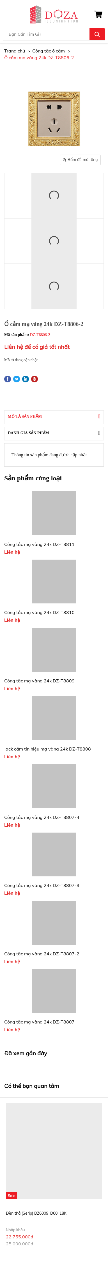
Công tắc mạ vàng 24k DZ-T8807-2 (41, 953)
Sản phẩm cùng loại (33, 478)
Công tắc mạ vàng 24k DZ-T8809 (39, 681)
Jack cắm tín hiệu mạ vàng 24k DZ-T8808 (47, 749)
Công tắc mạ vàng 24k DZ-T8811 (39, 544)
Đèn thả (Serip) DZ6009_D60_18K (36, 1213)
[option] (54, 1175)
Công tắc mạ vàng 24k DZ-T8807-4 (41, 817)
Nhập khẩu (15, 1230)
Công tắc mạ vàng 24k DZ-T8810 (39, 612)
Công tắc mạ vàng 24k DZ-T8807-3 (41, 885)
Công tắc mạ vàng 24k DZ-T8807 (39, 1022)
